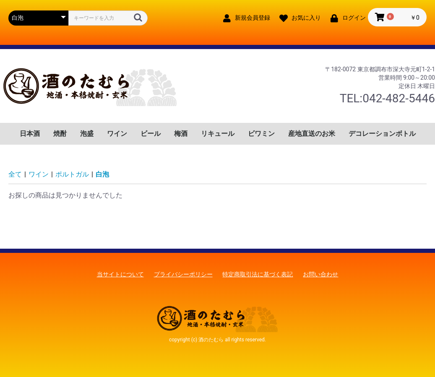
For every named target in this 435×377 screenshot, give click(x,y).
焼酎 (60, 134)
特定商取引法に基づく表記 (257, 274)
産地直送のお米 (311, 134)
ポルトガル (72, 174)
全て (15, 174)
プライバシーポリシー (183, 274)
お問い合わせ (320, 274)
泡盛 (87, 134)
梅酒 (181, 134)
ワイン (117, 134)
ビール (151, 134)
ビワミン (261, 134)
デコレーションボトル (382, 134)
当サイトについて (120, 274)
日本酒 (30, 134)
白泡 (102, 174)
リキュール (217, 134)
